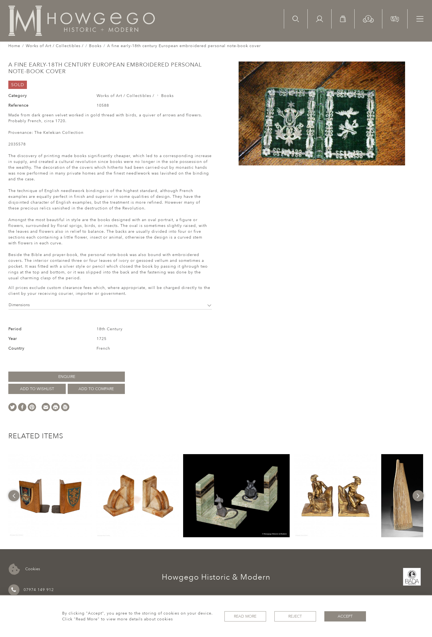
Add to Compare (96, 389)
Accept (345, 616)
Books (95, 45)
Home (14, 45)
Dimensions (110, 305)
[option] (50, 495)
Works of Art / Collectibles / (55, 45)
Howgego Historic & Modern (216, 577)
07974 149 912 (31, 589)
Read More (245, 616)
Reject (295, 616)
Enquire (66, 376)
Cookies (24, 569)
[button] (368, 18)
